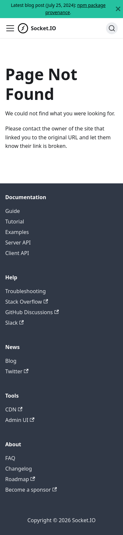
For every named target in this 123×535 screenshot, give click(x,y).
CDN (13, 409)
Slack (14, 322)
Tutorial (14, 221)
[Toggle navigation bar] (10, 28)
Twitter (17, 371)
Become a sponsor (31, 489)
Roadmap (20, 479)
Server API (18, 242)
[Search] (112, 28)
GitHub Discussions (32, 312)
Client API (17, 253)
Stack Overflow (26, 301)
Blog (10, 360)
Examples (17, 232)
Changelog (18, 468)
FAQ (10, 458)
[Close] (118, 9)
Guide (12, 211)
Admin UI (19, 420)
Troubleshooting (25, 291)
